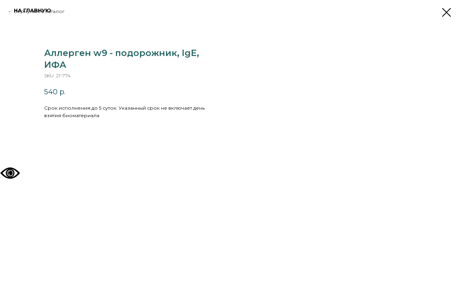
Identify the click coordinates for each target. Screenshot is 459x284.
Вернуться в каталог (39, 11)
